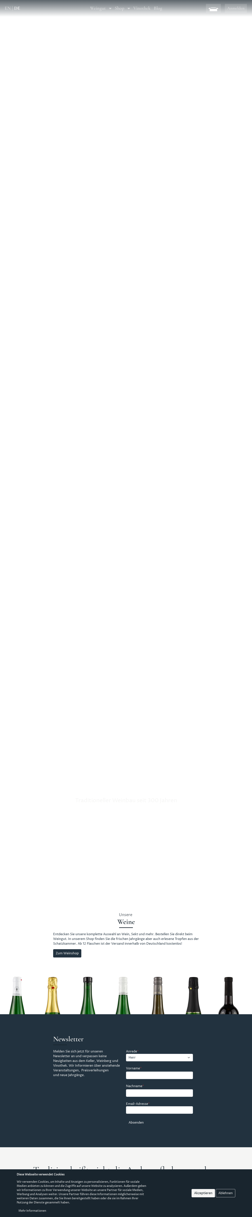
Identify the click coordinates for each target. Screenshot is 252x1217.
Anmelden (236, 8)
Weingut (98, 8)
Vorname (133, 1068)
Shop (119, 8)
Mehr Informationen (32, 1211)
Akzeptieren (203, 1193)
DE (17, 8)
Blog (158, 8)
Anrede (131, 1051)
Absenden (136, 1122)
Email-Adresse (137, 1104)
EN (8, 8)
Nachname (134, 1086)
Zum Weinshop (67, 953)
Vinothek (142, 8)
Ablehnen (225, 1193)
